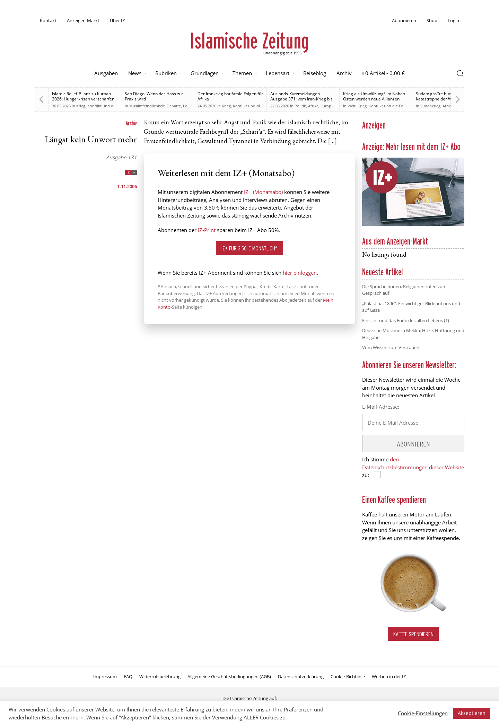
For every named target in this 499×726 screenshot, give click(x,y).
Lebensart (277, 73)
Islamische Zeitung (249, 40)
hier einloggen (300, 272)
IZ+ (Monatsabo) (263, 191)
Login (453, 20)
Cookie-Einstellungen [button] (423, 713)
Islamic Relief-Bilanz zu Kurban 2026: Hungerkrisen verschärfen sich (83, 99)
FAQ (128, 676)
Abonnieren (404, 20)
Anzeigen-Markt (83, 20)
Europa (327, 105)
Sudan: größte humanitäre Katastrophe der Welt (441, 96)
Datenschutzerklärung (301, 676)
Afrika (313, 105)
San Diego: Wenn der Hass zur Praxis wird (154, 96)
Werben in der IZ (389, 676)
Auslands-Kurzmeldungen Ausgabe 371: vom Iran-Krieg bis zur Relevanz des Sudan (301, 99)
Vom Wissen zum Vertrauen (390, 347)
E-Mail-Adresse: (380, 406)
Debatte (174, 105)
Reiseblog (314, 73)
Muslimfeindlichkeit (147, 105)
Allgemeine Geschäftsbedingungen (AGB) (229, 676)
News (134, 73)
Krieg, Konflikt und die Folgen (103, 105)
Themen (242, 73)
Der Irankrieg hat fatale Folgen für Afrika (230, 96)
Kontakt (48, 20)
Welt (352, 105)
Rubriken (166, 73)
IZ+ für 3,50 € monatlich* (249, 248)
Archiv (344, 73)
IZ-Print (207, 230)
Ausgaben (106, 73)
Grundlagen (205, 73)
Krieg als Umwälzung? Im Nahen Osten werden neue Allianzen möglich (374, 99)
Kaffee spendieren (413, 634)
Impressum (105, 676)
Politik (300, 105)
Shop (432, 20)
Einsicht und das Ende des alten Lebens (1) (405, 320)
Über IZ (117, 20)
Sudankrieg (430, 105)
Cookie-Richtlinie (348, 676)
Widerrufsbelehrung (160, 676)
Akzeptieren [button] (471, 713)
